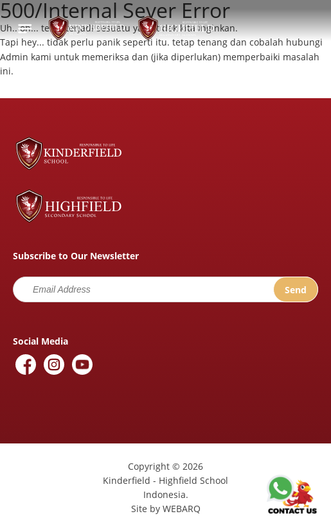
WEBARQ (182, 508)
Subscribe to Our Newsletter (76, 256)
